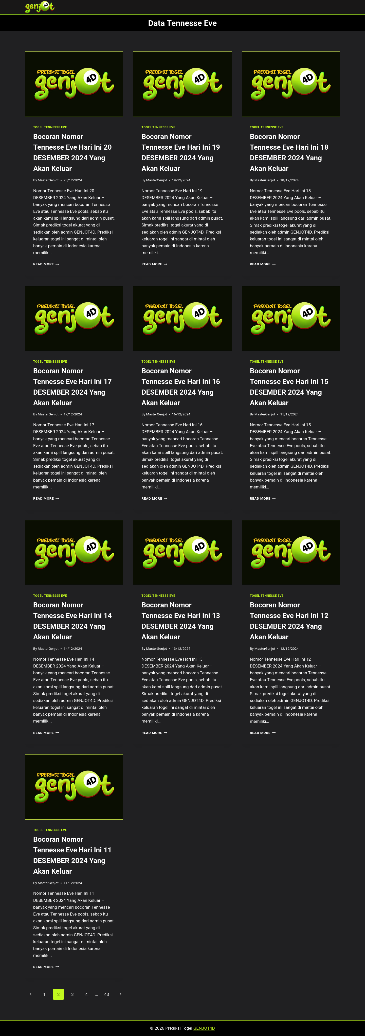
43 (106, 994)
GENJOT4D (204, 1028)
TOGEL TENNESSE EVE (50, 127)
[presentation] (74, 84)
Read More (46, 264)
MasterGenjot (48, 180)
